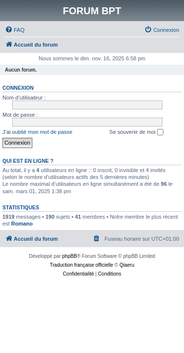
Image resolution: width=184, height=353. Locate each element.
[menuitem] (15, 30)
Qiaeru (126, 265)
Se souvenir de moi (136, 132)
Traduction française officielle (81, 265)
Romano (22, 224)
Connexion (18, 88)
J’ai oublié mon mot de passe (37, 132)
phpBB (69, 256)
